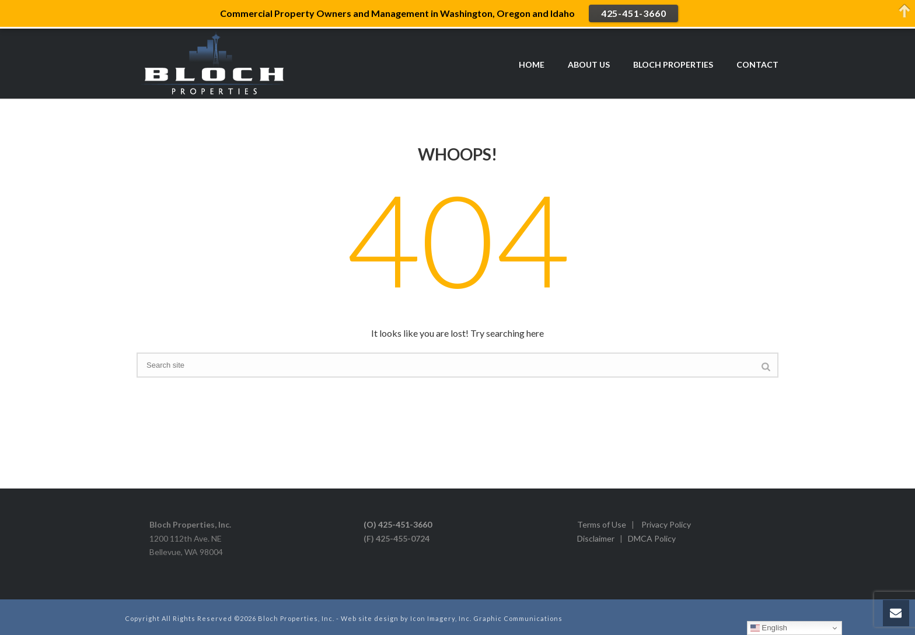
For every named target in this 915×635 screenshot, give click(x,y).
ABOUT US (589, 64)
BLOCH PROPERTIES (673, 64)
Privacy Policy (666, 524)
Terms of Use (601, 524)
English (768, 628)
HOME (531, 64)
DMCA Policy (652, 538)
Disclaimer (595, 538)
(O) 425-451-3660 (398, 524)
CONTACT (757, 64)
